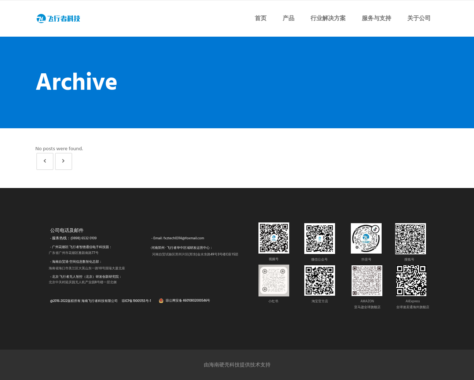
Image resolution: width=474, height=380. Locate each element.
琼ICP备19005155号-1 (136, 301)
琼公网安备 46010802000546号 (188, 300)
